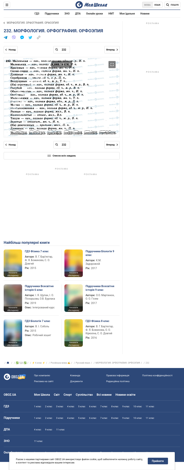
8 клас (114, 406)
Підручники (52, 13)
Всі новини (104, 394)
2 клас (48, 406)
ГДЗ (37, 13)
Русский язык (83, 363)
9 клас (126, 406)
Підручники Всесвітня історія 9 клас (100, 288)
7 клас (103, 406)
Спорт (67, 394)
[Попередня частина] (54, 64)
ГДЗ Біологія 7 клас (37, 321)
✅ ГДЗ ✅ (21, 363)
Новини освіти (125, 394)
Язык (157, 5)
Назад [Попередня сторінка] (12, 49)
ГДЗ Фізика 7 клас (37, 251)
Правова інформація (117, 375)
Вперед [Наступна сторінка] (110, 49)
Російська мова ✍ (60, 363)
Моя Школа (42, 394)
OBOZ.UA (10, 394)
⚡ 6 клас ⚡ (38, 363)
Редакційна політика (117, 381)
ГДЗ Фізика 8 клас (97, 321)
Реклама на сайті (43, 381)
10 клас (137, 406)
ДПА (78, 13)
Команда (75, 375)
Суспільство (84, 394)
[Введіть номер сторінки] (61, 49)
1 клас (37, 406)
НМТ (111, 13)
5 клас (81, 406)
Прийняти (158, 461)
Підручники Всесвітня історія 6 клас (39, 288)
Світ (57, 394)
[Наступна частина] (68, 64)
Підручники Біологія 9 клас (100, 253)
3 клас (59, 406)
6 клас (92, 406)
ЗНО (67, 13)
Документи (76, 381)
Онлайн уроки (94, 13)
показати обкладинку (12, 274)
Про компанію (42, 375)
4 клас (70, 406)
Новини (144, 13)
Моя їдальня (127, 13)
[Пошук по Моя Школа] (172, 5)
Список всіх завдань (61, 155)
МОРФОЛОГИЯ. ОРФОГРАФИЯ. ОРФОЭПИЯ (33, 22)
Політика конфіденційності (157, 375)
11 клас (150, 406)
